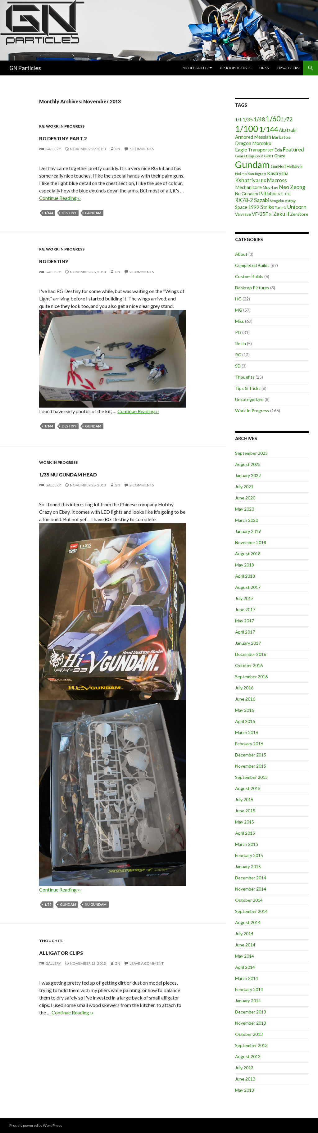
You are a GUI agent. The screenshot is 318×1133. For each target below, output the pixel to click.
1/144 (48, 213)
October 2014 (249, 900)
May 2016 (244, 710)
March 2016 (246, 732)
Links (264, 68)
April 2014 (245, 967)
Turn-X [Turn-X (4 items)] (280, 207)
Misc (239, 321)
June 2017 (245, 609)
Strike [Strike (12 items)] (267, 207)
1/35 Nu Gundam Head (98, 473)
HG (238, 298)
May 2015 (244, 821)
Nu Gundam (96, 904)
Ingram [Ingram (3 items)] (260, 174)
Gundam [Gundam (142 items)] (252, 164)
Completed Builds (252, 265)
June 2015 (245, 810)
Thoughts (50, 940)
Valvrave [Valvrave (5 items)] (243, 214)
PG (238, 332)
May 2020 (244, 509)
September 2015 (251, 777)
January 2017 (248, 643)
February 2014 (249, 989)
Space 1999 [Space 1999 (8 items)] (247, 207)
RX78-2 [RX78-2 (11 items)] (244, 200)
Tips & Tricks (288, 68)
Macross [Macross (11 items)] (277, 180)
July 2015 (244, 799)
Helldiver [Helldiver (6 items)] (295, 166)
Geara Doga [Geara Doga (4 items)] (245, 156)
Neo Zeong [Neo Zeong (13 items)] (292, 187)
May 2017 (244, 620)
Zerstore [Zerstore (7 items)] (299, 214)
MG (238, 310)
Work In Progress (65, 126)
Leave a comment (146, 963)
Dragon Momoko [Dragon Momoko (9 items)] (253, 143)
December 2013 (250, 1011)
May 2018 (244, 564)
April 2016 (245, 721)
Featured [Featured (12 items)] (293, 149)
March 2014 (246, 978)
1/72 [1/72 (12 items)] (287, 119)
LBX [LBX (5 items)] (262, 180)
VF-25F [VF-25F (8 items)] (260, 214)
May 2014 (244, 956)
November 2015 (250, 766)
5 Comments (141, 149)
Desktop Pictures (235, 68)
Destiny (69, 213)
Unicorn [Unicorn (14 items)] (297, 207)
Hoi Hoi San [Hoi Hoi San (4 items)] (244, 173)
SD (238, 365)
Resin (240, 343)
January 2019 (248, 531)
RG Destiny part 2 (89, 136)
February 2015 (249, 855)
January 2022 (248, 475)
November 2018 (250, 542)
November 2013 (250, 1023)
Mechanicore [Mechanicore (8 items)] (248, 187)
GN (117, 149)
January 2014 (248, 1000)
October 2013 (249, 1034)
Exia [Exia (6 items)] (278, 149)
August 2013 (248, 1056)
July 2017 (244, 598)
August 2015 (248, 788)
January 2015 (248, 866)
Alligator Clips (83, 951)
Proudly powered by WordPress (35, 1125)
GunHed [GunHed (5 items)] (278, 166)
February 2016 (249, 743)
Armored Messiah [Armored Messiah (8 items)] (253, 137)
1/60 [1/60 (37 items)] (273, 119)
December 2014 (250, 877)
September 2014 (251, 911)
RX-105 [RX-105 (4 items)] (284, 194)
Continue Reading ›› (60, 198)
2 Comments (141, 271)
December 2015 (250, 754)
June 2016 (245, 699)
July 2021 (244, 486)
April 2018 (245, 576)
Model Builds (195, 68)
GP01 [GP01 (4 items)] (268, 156)
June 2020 (245, 497)
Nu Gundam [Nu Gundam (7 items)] (246, 193)
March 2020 (246, 520)
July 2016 (244, 687)
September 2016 (251, 676)
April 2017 (245, 631)
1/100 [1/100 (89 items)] (246, 129)
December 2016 (250, 654)
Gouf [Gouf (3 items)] (259, 156)
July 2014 (244, 933)
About (241, 254)
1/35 (47, 904)
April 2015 (245, 833)
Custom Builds (249, 276)
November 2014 (250, 889)
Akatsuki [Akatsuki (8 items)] (287, 130)
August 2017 (248, 587)
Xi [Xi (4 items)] (270, 214)
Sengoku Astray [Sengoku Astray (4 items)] (283, 200)
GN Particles (25, 68)
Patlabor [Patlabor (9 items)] (268, 193)
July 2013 (244, 1067)
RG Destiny (70, 259)
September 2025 (251, 453)
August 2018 (248, 553)
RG (41, 126)
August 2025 (248, 464)
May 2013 (244, 1090)
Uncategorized (249, 399)
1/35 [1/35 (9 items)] (248, 119)
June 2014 (245, 944)
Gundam (93, 213)
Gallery (53, 149)
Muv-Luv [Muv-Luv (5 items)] (270, 187)
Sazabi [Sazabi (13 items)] (261, 200)
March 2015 (246, 844)
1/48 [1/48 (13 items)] (259, 119)
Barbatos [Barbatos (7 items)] (281, 137)
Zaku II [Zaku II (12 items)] (281, 213)
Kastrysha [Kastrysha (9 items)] (277, 173)
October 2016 (249, 665)
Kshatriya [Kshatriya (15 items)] (246, 180)
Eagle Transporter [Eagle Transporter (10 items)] (254, 149)
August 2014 (248, 922)
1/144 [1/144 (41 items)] (268, 129)
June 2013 (245, 1078)
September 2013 (251, 1045)
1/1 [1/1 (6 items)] (238, 119)
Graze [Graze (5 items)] (279, 155)
